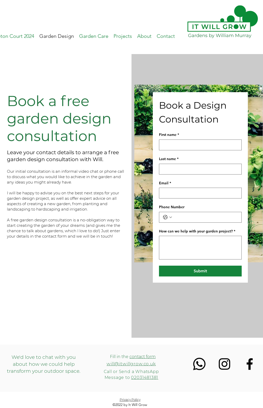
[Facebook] (249, 364)
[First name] (198, 145)
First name (169, 134)
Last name (169, 159)
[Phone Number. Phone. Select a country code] (167, 217)
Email (165, 183)
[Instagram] (224, 364)
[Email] (198, 193)
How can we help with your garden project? (197, 231)
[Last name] (198, 169)
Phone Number (171, 207)
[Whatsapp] (199, 364)
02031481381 (144, 377)
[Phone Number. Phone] (205, 217)
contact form (142, 356)
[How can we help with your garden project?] (200, 247)
